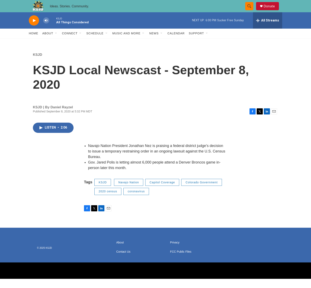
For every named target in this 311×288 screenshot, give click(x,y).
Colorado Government (202, 191)
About (47, 42)
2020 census (108, 200)
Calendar (176, 42)
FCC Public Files (180, 260)
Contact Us (123, 260)
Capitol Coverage (162, 191)
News (154, 42)
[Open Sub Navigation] (56, 42)
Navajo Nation (128, 191)
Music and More (126, 42)
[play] (34, 29)
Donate (271, 11)
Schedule (94, 42)
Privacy (174, 251)
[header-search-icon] (251, 11)
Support (196, 42)
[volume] (46, 29)
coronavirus (136, 200)
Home (33, 42)
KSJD (37, 64)
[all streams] (267, 29)
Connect (69, 42)
